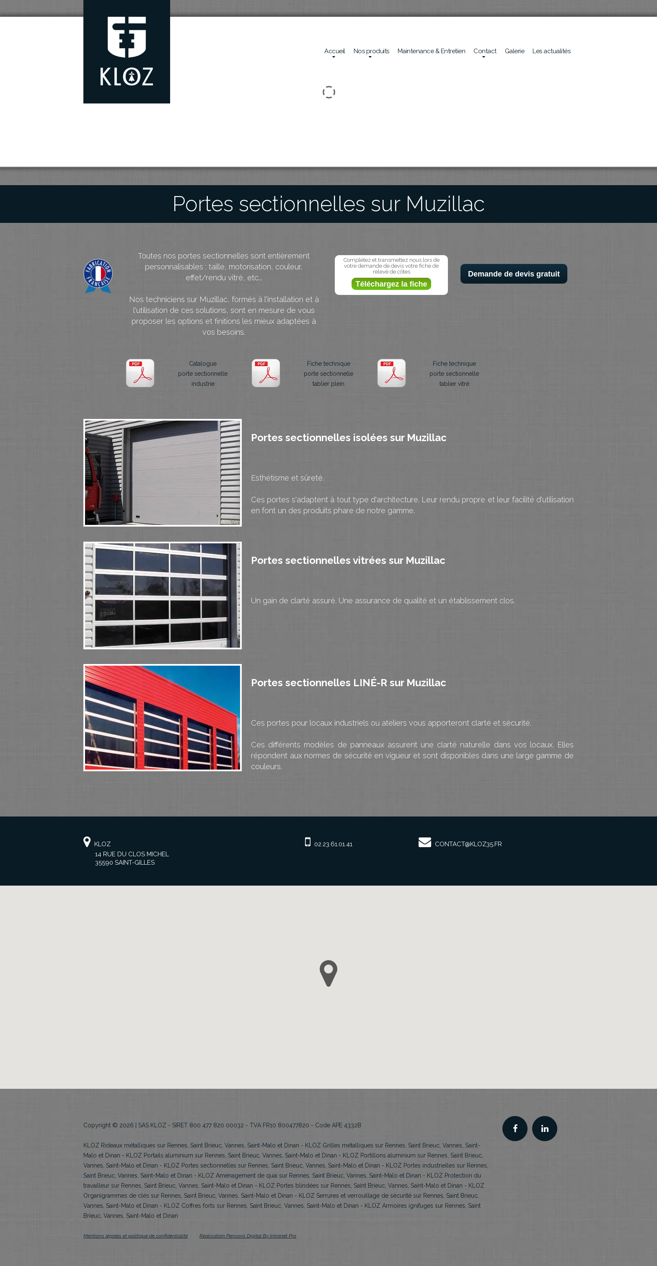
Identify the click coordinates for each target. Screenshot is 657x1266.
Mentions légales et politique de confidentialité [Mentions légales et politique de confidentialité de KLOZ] (135, 1236)
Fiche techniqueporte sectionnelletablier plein (328, 373)
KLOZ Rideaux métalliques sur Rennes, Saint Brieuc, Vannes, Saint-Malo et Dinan (191, 1145)
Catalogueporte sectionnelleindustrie (203, 373)
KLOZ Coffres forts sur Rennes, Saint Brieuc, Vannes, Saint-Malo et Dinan (261, 1205)
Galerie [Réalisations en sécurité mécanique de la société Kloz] (515, 51)
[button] (328, 973)
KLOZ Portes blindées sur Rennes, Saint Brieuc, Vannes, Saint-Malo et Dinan (361, 1185)
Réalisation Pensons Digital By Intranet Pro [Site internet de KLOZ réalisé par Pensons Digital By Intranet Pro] (247, 1236)
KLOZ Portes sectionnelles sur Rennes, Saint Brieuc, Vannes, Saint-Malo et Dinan (272, 1165)
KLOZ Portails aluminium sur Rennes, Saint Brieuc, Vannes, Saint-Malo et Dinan (231, 1155)
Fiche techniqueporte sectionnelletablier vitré (454, 373)
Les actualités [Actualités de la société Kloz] (551, 51)
